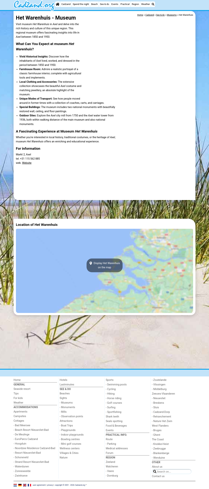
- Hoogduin (20, 443)
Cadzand (66, 4)
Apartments (20, 411)
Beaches (65, 393)
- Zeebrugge (159, 448)
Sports (110, 380)
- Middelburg (159, 389)
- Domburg (112, 475)
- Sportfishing (113, 412)
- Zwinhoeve (20, 475)
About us (157, 466)
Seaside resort (22, 389)
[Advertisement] (104, 209)
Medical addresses (117, 448)
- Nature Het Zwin (162, 421)
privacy (50, 485)
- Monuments (67, 407)
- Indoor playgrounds (72, 434)
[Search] (153, 4)
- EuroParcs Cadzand (26, 439)
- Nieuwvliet (158, 398)
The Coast (158, 439)
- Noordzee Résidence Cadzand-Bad (34, 448)
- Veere (110, 471)
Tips (16, 393)
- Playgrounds (68, 430)
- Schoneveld (21, 457)
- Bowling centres (70, 439)
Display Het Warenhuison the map (104, 265)
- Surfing (111, 407)
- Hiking (110, 393)
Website (27, 163)
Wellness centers (70, 448)
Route (109, 439)
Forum (109, 453)
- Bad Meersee (22, 425)
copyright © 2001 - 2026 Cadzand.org (70, 485)
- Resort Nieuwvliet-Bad (27, 452)
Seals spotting (114, 421)
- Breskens (158, 402)
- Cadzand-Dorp (161, 412)
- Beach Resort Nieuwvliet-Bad (31, 430)
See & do (104, 4)
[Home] (57, 4)
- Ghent (156, 434)
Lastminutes (67, 384)
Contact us (158, 476)
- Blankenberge (160, 453)
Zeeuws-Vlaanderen (163, 393)
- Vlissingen (158, 384)
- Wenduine (158, 457)
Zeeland (110, 462)
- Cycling (111, 389)
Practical (125, 4)
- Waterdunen (21, 466)
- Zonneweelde (22, 471)
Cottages (19, 420)
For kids (18, 398)
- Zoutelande (159, 380)
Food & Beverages (116, 425)
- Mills (63, 411)
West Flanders (160, 425)
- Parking (111, 443)
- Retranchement (161, 416)
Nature (63, 457)
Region (135, 4)
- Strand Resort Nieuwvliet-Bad (31, 462)
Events (114, 4)
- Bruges (156, 430)
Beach (94, 4)
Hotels (63, 380)
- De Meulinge (21, 434)
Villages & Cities (69, 453)
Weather (145, 4)
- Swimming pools (116, 384)
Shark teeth (112, 416)
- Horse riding (114, 398)
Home (17, 380)
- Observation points (71, 416)
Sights (63, 398)
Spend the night (81, 4)
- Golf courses (114, 402)
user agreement (39, 485)
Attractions (66, 421)
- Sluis (155, 407)
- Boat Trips (66, 425)
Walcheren (112, 466)
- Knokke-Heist (160, 444)
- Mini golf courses (70, 443)
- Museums (66, 402)
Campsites (20, 416)
